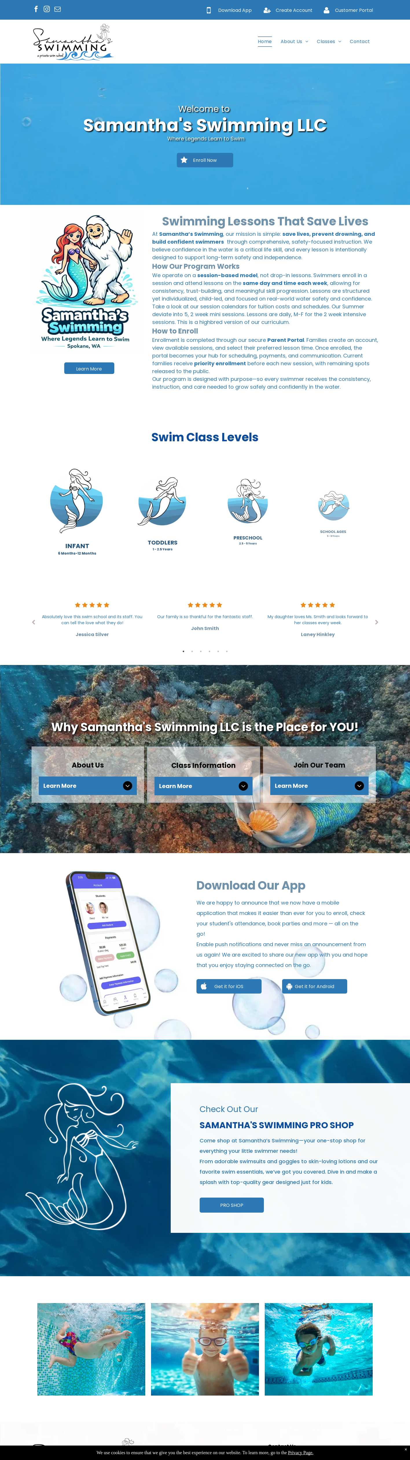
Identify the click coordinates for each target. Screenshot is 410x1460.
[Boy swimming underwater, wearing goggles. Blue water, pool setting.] (319, 1349)
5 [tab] (218, 651)
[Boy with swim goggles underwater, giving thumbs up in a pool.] (205, 1349)
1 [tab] (183, 651)
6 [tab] (227, 651)
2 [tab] (192, 651)
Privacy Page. (300, 1452)
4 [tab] (209, 651)
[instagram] (47, 10)
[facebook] (36, 10)
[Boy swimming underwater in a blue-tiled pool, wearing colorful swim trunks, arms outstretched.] (91, 1349)
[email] (57, 10)
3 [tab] (201, 651)
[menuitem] (264, 41)
